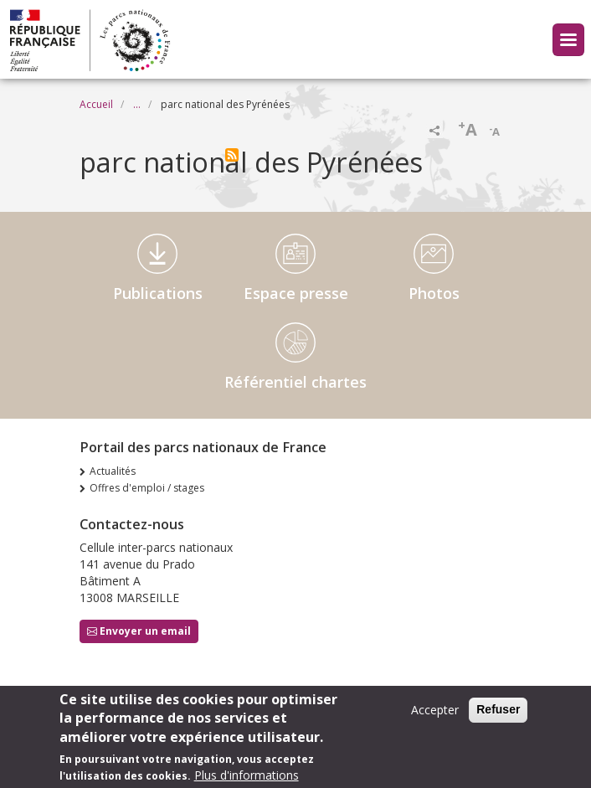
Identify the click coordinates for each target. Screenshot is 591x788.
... (137, 104)
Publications (158, 293)
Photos (434, 293)
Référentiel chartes (295, 382)
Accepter (435, 714)
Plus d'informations (246, 779)
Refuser (498, 713)
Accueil (96, 104)
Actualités (113, 471)
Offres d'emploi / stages (147, 488)
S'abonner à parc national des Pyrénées (232, 155)
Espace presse (296, 293)
